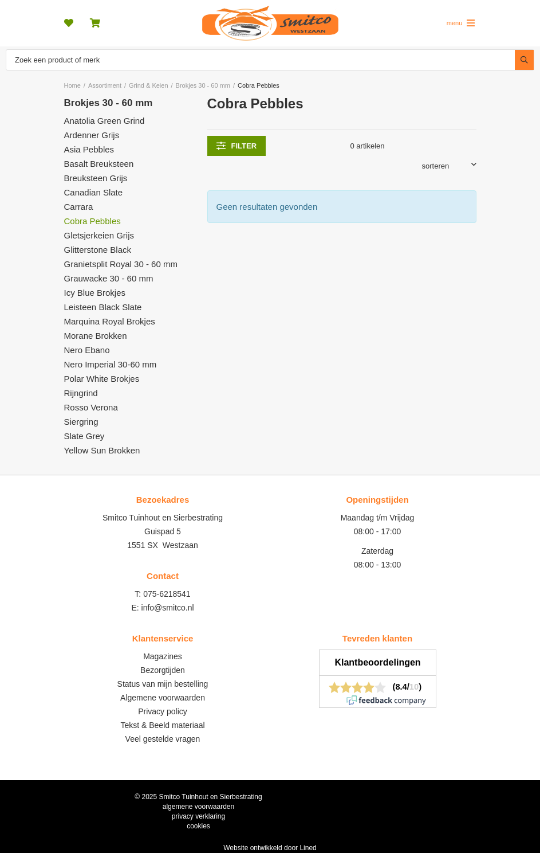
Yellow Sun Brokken (102, 450)
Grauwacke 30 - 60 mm (108, 278)
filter (236, 145)
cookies (198, 826)
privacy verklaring (198, 816)
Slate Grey (84, 436)
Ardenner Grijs (92, 135)
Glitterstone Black (98, 250)
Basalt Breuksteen (99, 164)
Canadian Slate (93, 192)
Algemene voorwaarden (162, 697)
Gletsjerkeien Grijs (99, 235)
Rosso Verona (91, 407)
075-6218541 (167, 593)
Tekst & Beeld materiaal (162, 725)
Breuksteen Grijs (96, 178)
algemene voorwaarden (198, 807)
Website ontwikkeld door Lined (270, 848)
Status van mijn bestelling (162, 683)
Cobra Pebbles (92, 221)
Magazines (162, 656)
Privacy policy (162, 711)
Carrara (78, 207)
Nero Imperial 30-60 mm (110, 364)
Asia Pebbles (89, 149)
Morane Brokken (95, 336)
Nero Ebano (87, 350)
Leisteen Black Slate (103, 307)
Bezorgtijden (162, 670)
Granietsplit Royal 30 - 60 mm (121, 264)
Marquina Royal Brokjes (109, 321)
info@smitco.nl (167, 607)
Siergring (81, 421)
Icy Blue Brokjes (95, 293)
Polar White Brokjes (102, 379)
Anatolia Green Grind (104, 121)
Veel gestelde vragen (162, 739)
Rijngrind (81, 393)
